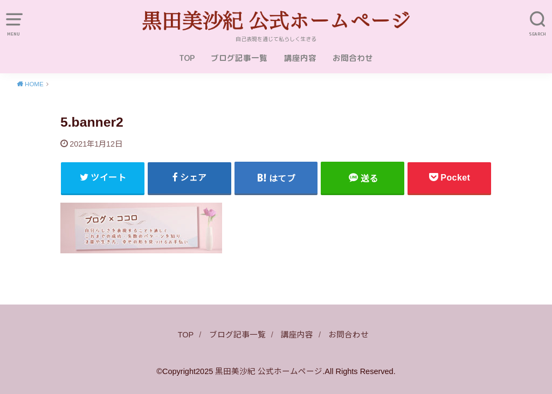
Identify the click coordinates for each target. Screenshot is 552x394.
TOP (187, 58)
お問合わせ (353, 58)
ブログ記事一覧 (239, 58)
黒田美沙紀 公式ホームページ (268, 371)
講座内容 (300, 58)
